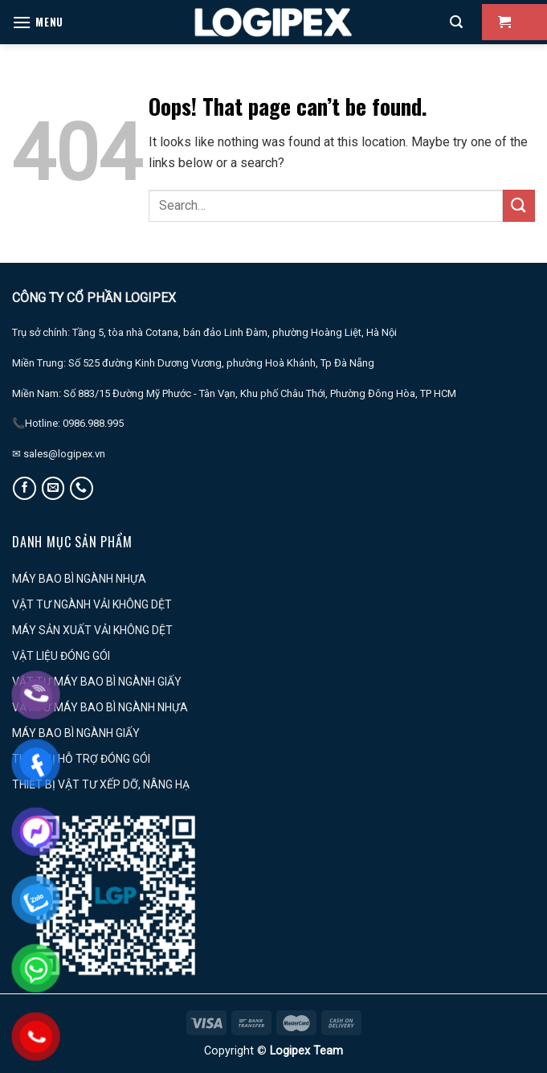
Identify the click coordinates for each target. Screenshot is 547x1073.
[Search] (456, 22)
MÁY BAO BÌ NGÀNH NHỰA (79, 578)
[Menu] (37, 22)
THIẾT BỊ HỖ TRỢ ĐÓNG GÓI (81, 758)
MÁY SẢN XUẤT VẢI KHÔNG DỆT (92, 630)
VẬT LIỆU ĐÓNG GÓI (61, 655)
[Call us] (81, 488)
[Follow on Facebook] (24, 488)
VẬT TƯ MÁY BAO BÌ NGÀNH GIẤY (97, 681)
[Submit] (519, 205)
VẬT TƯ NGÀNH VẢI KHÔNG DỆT (92, 604)
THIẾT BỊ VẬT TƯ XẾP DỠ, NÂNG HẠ (101, 784)
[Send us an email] (53, 488)
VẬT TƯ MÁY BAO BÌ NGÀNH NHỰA (100, 707)
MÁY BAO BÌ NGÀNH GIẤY (76, 733)
